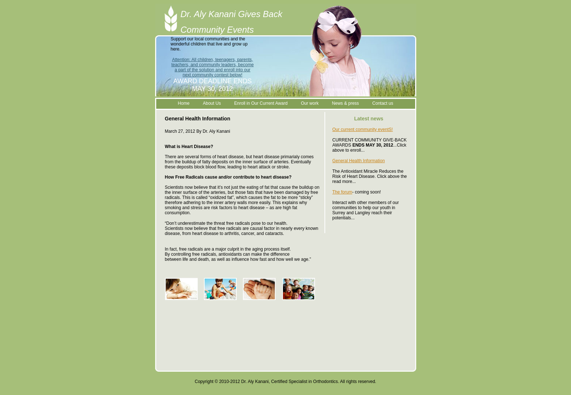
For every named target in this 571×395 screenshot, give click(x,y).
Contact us (382, 103)
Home (183, 103)
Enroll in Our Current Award (261, 103)
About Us (212, 103)
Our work (310, 103)
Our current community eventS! (362, 129)
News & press (345, 103)
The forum (342, 192)
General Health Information (358, 160)
